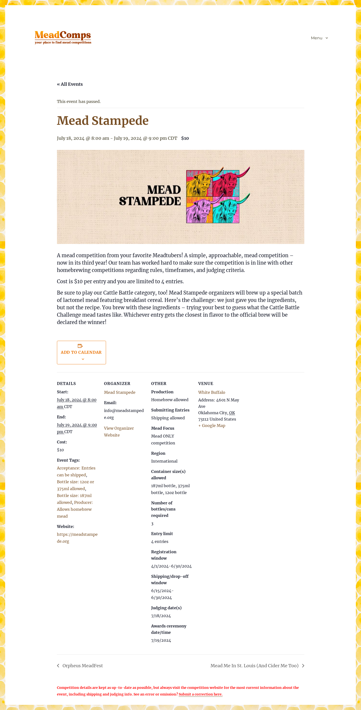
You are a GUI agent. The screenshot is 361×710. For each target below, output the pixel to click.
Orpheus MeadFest (82, 665)
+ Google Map (211, 425)
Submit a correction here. (201, 694)
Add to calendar (81, 352)
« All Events (70, 84)
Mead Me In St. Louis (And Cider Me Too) (255, 665)
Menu (316, 38)
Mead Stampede (119, 392)
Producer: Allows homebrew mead (75, 509)
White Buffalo (211, 392)
